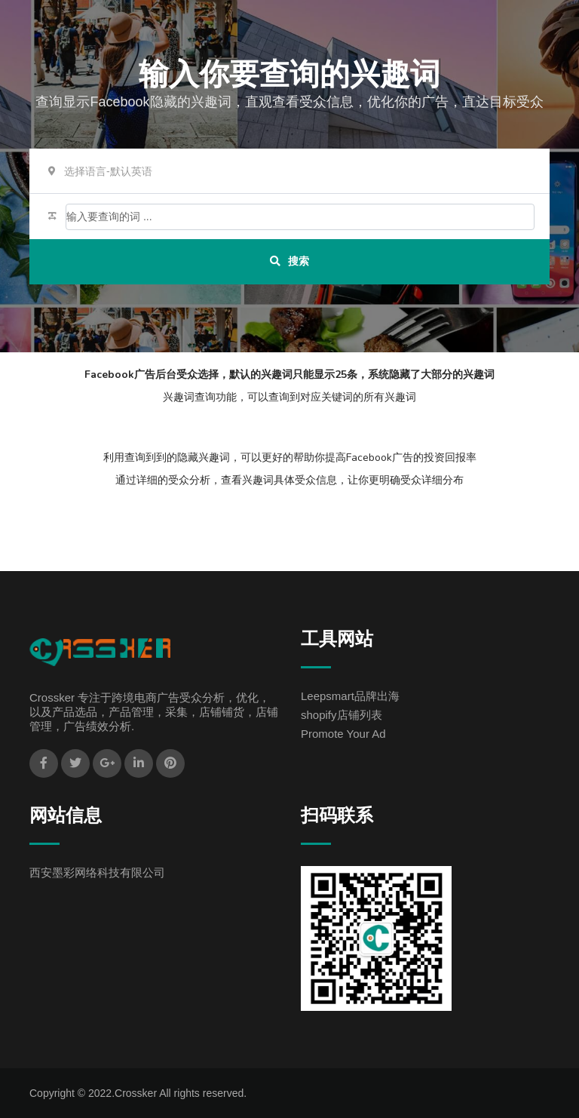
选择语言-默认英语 (108, 171)
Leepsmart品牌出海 (350, 696)
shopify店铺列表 (341, 714)
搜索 (289, 261)
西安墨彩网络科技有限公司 (97, 872)
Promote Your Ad (343, 733)
